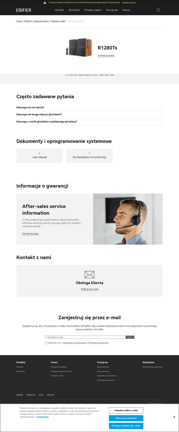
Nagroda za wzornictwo (105, 388)
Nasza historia (100, 379)
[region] (89, 418)
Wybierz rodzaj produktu (36, 21)
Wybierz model (58, 21)
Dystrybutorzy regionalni (150, 379)
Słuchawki (21, 384)
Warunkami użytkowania (74, 354)
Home (19, 21)
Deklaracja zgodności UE (60, 384)
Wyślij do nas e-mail (89, 296)
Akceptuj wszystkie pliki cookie (126, 426)
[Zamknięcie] (174, 417)
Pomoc (126, 10)
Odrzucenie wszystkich (126, 418)
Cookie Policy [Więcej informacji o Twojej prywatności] (42, 417)
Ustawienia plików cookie (126, 410)
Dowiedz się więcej (129, 2)
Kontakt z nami (55, 388)
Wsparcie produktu (57, 379)
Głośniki (20, 379)
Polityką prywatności (98, 354)
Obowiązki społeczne (103, 392)
